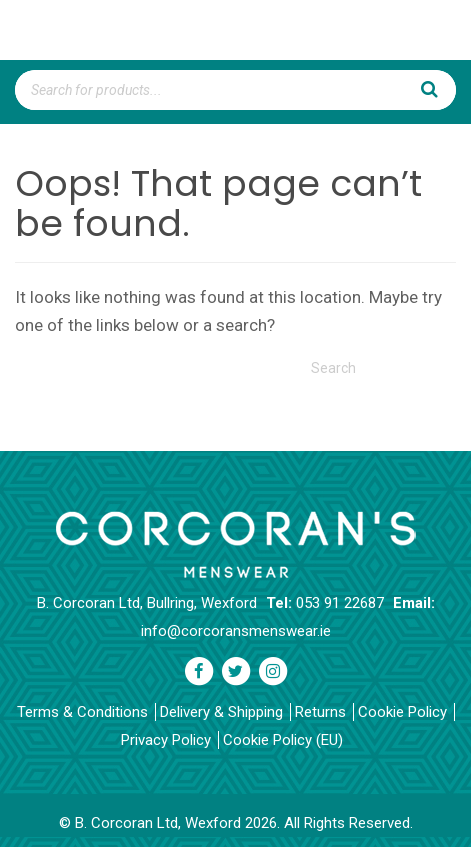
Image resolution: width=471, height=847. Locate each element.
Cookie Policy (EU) (283, 740)
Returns (320, 712)
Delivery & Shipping (221, 712)
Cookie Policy (402, 712)
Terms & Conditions (82, 712)
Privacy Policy (166, 740)
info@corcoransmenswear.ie (236, 631)
